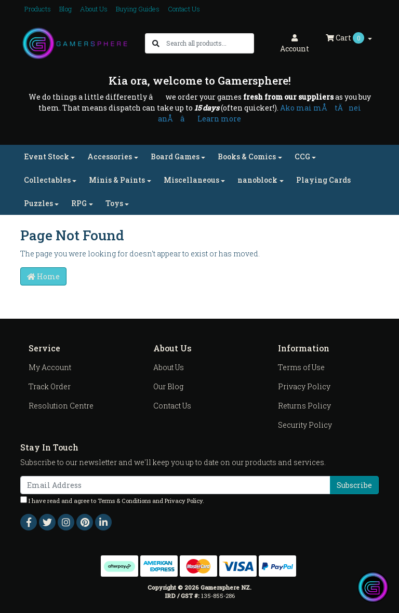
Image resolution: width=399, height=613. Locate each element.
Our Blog (168, 386)
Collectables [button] (47, 180)
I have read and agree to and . (112, 500)
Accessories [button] (109, 156)
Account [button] (294, 43)
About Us (94, 8)
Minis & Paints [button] (117, 180)
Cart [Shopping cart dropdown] (346, 38)
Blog (65, 8)
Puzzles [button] (38, 203)
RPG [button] (79, 203)
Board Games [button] (175, 156)
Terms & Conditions (124, 501)
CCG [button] (302, 156)
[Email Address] (175, 485)
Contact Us (184, 8)
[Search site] (155, 43)
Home (43, 276)
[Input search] (209, 43)
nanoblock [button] (257, 180)
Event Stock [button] (46, 156)
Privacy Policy (304, 386)
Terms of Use (301, 367)
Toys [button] (114, 203)
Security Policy (305, 425)
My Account (50, 367)
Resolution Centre (61, 406)
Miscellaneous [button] (191, 180)
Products (37, 8)
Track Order (50, 386)
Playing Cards (323, 180)
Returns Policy (304, 406)
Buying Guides (137, 8)
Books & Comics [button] (247, 156)
